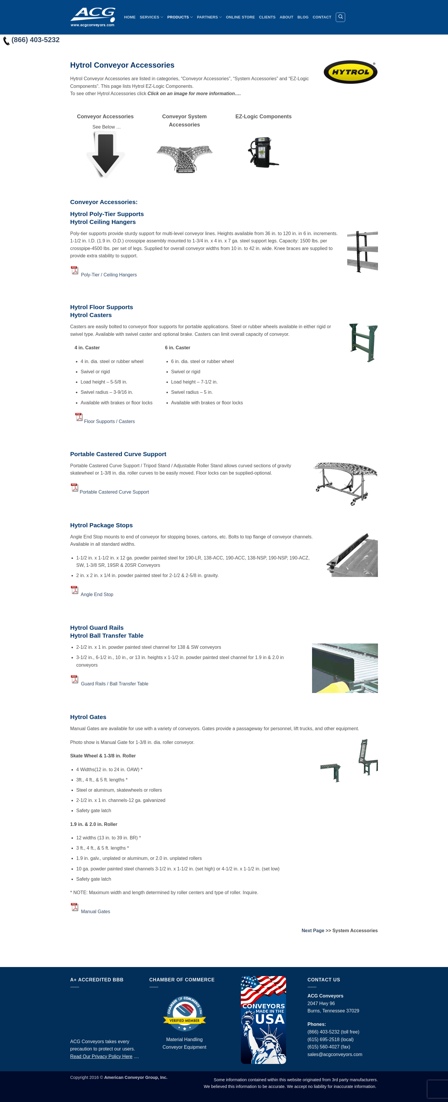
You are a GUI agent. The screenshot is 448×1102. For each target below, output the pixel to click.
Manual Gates (95, 911)
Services (151, 17)
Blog (303, 17)
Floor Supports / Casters (109, 421)
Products (180, 17)
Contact (322, 17)
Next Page (312, 930)
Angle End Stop (97, 594)
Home (130, 17)
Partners (209, 17)
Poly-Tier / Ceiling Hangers (109, 274)
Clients (267, 17)
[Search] (340, 17)
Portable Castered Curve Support (114, 491)
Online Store (240, 17)
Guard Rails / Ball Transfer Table (114, 683)
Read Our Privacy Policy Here (101, 1056)
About (287, 17)
